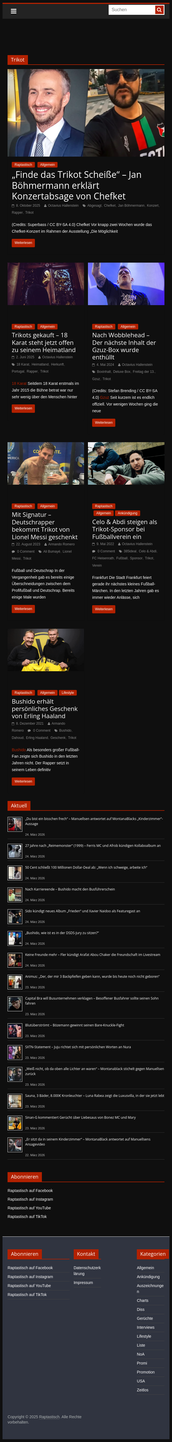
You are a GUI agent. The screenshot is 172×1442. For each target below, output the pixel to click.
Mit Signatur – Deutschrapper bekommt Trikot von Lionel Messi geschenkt (45, 525)
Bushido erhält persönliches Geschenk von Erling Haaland (45, 708)
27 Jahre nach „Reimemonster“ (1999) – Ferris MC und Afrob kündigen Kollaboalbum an (93, 845)
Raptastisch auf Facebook (30, 1190)
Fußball (122, 558)
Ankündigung (127, 513)
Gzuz (96, 379)
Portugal (18, 371)
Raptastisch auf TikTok (27, 1216)
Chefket (109, 206)
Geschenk (58, 738)
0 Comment (23, 551)
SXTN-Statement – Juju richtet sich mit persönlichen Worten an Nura (78, 1047)
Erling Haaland (37, 738)
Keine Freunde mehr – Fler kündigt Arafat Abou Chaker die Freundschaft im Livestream (92, 954)
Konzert (152, 206)
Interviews (145, 1327)
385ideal (130, 551)
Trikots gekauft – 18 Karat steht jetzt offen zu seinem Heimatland (44, 342)
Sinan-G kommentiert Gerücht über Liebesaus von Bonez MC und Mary (80, 1117)
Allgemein (47, 165)
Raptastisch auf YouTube (29, 1208)
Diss (140, 1309)
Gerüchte (145, 1318)
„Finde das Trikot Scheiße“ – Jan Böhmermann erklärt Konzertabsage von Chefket (77, 185)
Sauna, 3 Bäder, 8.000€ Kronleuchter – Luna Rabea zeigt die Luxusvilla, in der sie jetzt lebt (94, 1095)
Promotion (146, 1372)
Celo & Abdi (147, 551)
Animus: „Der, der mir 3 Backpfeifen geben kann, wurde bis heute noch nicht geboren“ (92, 976)
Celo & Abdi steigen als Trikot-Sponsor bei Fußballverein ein (124, 529)
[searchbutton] (159, 10)
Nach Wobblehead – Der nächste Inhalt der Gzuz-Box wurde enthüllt (124, 346)
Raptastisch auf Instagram (30, 1199)
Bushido (65, 730)
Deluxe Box (121, 372)
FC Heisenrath (103, 558)
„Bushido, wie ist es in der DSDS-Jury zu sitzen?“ (62, 932)
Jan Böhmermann (131, 206)
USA (141, 1381)
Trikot (29, 213)
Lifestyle (68, 693)
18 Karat (22, 364)
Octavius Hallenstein (63, 206)
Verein (97, 565)
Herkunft (57, 364)
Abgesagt (94, 206)
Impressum (83, 1282)
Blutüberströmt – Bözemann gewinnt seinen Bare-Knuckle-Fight (74, 1025)
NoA (140, 1354)
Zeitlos (142, 1390)
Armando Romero (61, 544)
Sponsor (136, 558)
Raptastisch (23, 165)
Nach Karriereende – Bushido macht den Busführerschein (70, 889)
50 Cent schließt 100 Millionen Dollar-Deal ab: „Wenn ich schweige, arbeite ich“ (86, 867)
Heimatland (40, 364)
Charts (142, 1300)
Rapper (17, 213)
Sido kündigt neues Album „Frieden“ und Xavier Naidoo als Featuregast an (82, 911)
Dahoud (17, 738)
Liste (141, 1345)
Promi (142, 1363)
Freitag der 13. (144, 372)
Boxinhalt (104, 372)
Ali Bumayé (51, 551)
